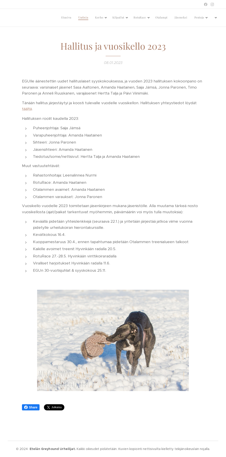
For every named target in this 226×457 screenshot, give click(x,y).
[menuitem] (154, 17)
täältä (27, 108)
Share (31, 407)
